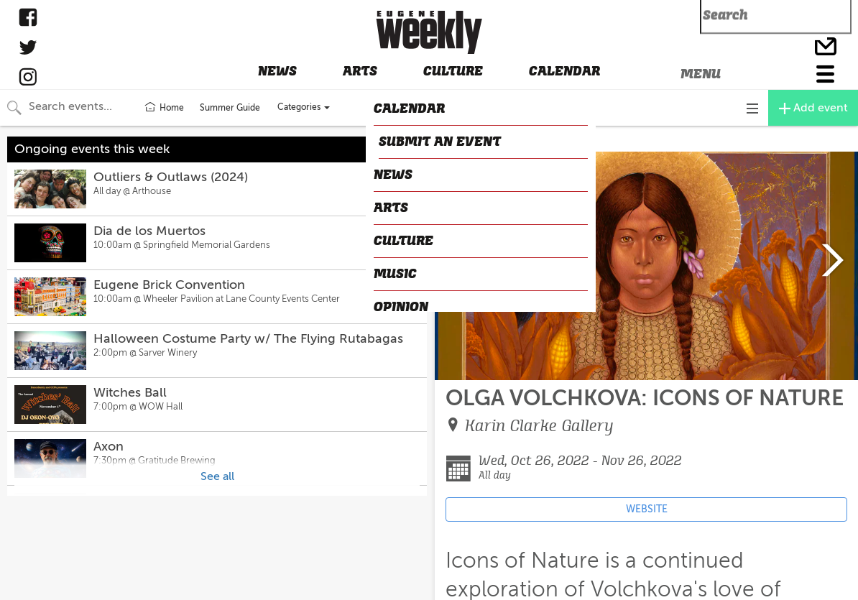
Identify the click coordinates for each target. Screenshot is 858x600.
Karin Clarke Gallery (539, 425)
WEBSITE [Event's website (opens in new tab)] (647, 509)
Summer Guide (230, 108)
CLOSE (457, 139)
